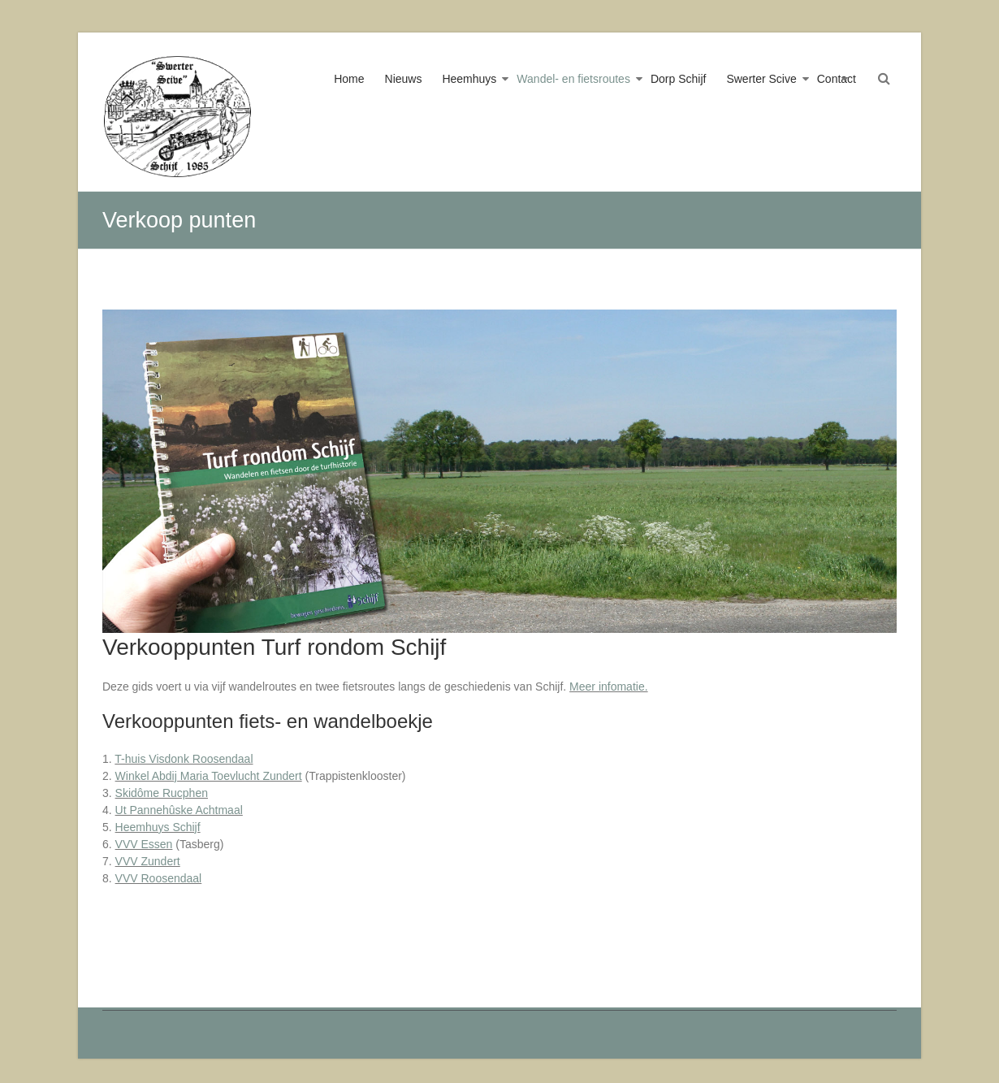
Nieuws (403, 78)
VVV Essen (144, 844)
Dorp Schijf (678, 78)
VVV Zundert (147, 861)
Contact (836, 78)
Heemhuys (469, 78)
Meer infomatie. (608, 686)
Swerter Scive (761, 78)
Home (349, 78)
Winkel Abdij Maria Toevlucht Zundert (208, 775)
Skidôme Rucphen (161, 792)
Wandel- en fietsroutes (573, 78)
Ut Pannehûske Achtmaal (179, 810)
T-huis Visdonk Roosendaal (184, 758)
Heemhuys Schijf (158, 827)
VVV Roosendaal (158, 878)
